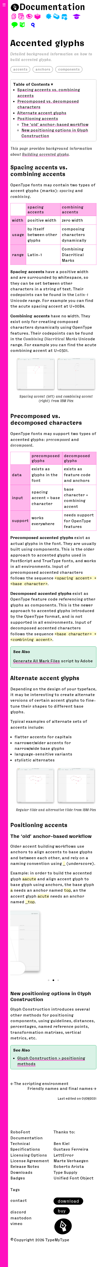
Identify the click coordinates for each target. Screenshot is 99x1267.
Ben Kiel (62, 1143)
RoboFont (20, 1132)
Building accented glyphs (45, 154)
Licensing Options (28, 1155)
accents (20, 69)
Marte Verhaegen (71, 1161)
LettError (64, 1155)
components (69, 69)
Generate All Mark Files (36, 661)
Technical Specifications (25, 1146)
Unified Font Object (74, 1178)
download (68, 1201)
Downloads (21, 1172)
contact (18, 1200)
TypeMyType (57, 1240)
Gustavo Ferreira (71, 1149)
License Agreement (29, 1161)
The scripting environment (41, 1083)
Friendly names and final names (60, 1088)
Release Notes (24, 1166)
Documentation (52, 7)
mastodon (21, 1218)
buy (62, 1211)
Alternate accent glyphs (41, 113)
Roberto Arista (69, 1166)
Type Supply (65, 1172)
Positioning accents (37, 118)
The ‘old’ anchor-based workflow (54, 124)
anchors (42, 69)
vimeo (16, 1223)
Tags (15, 1189)
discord (18, 1212)
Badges (17, 1178)
